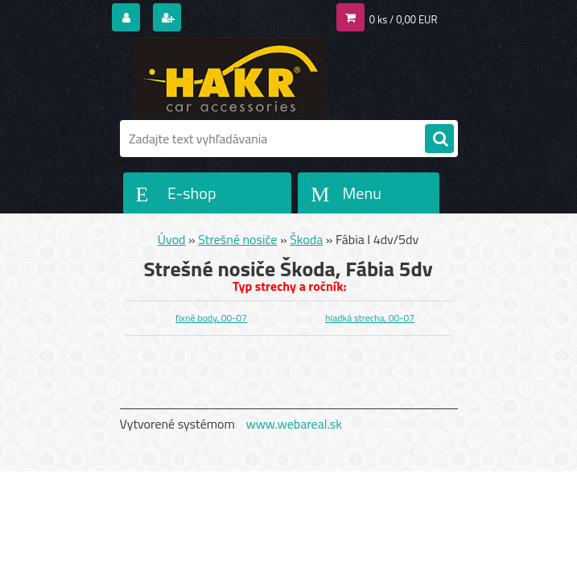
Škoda (306, 239)
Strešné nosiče (237, 239)
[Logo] (230, 78)
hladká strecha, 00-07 (369, 317)
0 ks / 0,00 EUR (403, 19)
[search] (439, 139)
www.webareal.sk (293, 423)
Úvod (172, 239)
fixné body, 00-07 (211, 317)
